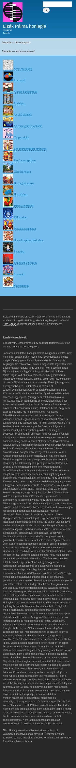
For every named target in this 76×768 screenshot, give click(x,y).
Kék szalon (20, 217)
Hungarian (7, 30)
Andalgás (19, 103)
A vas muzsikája (23, 69)
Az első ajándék (23, 114)
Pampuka (19, 251)
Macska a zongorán (25, 228)
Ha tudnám (20, 194)
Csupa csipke (21, 137)
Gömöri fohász (22, 171)
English (6, 33)
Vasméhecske (21, 285)
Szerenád (19, 274)
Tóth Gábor (9, 324)
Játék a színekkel (23, 205)
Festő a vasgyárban (25, 160)
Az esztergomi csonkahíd (28, 126)
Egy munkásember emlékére (30, 148)
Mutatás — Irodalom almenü (18, 51)
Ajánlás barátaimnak (25, 91)
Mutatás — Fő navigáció (16, 42)
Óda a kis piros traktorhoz (28, 240)
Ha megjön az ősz (24, 183)
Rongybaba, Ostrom (25, 262)
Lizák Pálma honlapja (24, 26)
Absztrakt (19, 80)
